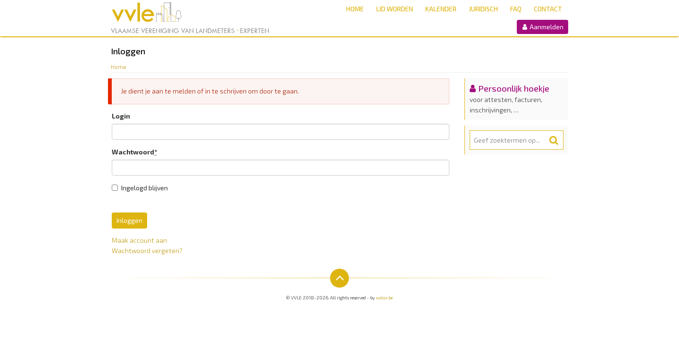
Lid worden (394, 9)
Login (121, 116)
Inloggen (129, 220)
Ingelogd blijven (140, 188)
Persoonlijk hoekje (513, 88)
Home (355, 9)
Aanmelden (542, 27)
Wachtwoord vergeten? (147, 250)
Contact (548, 9)
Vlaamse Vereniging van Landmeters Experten (190, 30)
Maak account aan (139, 240)
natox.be (384, 297)
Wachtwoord (134, 152)
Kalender (440, 9)
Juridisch (483, 9)
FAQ (516, 9)
